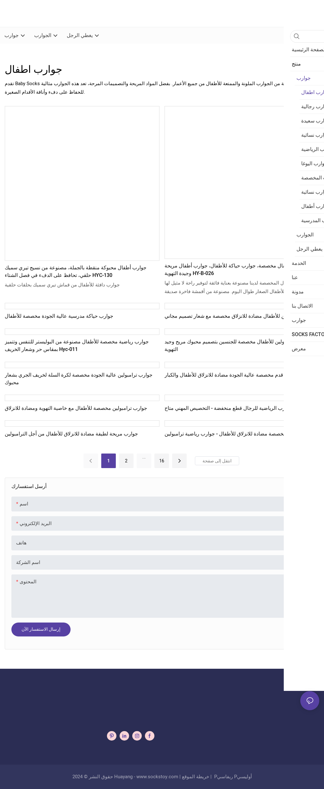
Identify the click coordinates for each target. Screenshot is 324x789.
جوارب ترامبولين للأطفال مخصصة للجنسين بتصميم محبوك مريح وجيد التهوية (237, 345)
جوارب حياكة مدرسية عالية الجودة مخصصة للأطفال (59, 316)
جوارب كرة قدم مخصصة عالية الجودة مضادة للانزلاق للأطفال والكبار (236, 375)
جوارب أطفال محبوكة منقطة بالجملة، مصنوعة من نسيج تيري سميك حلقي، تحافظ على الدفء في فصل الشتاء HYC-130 (75, 271)
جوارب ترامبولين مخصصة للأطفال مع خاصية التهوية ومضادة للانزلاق (76, 408)
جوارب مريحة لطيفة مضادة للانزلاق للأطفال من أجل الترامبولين (71, 434)
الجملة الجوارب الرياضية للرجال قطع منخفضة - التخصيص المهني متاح (237, 408)
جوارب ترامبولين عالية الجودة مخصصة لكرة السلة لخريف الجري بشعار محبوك (79, 378)
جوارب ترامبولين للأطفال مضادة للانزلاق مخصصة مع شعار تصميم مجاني (240, 316)
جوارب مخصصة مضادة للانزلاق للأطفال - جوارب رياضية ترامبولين (233, 434)
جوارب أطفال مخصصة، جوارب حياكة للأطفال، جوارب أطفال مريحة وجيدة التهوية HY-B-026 (235, 269)
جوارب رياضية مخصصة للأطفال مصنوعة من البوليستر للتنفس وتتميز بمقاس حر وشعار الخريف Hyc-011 (77, 345)
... (144, 457)
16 (161, 460)
